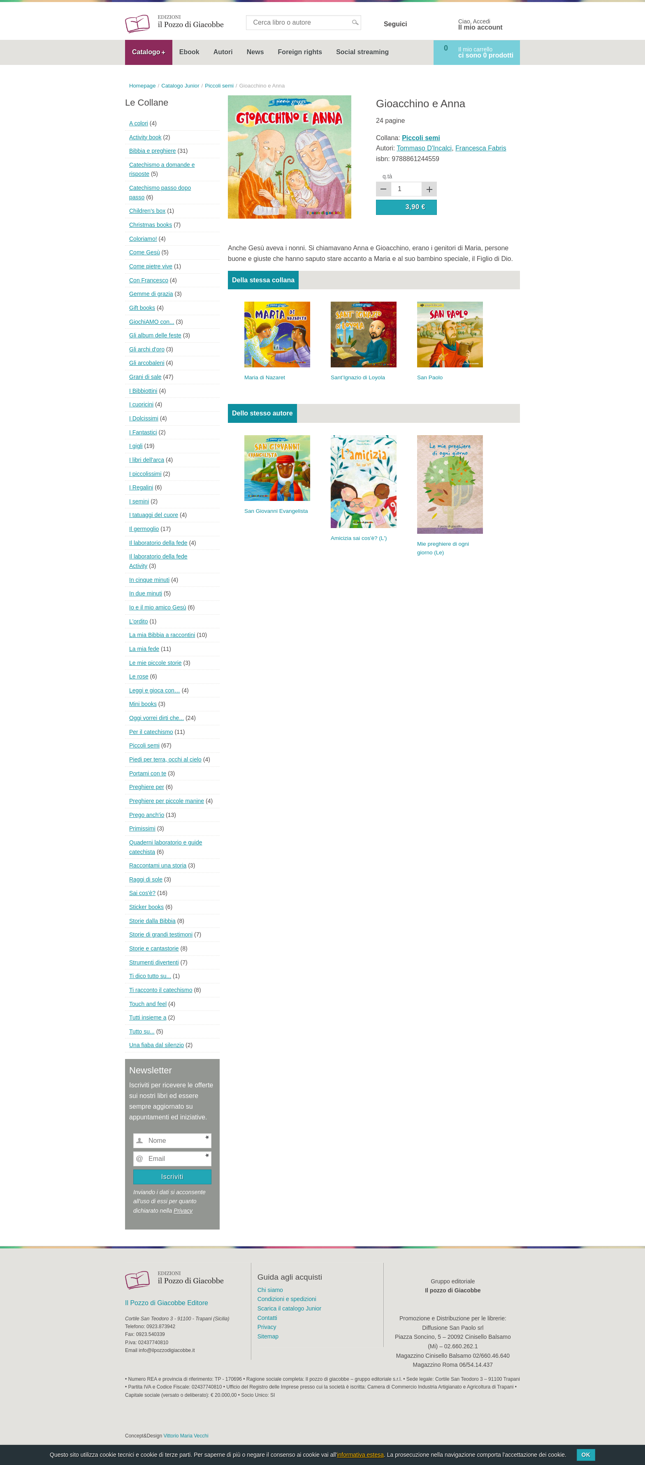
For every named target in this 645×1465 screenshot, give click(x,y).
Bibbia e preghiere (152, 151)
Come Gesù (144, 252)
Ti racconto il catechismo (161, 990)
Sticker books (146, 907)
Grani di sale (145, 377)
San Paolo (430, 377)
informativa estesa (360, 1454)
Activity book (145, 137)
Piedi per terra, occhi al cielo (165, 759)
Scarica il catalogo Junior (290, 1308)
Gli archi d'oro (147, 349)
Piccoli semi (144, 745)
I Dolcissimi (143, 418)
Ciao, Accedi (480, 24)
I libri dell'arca (146, 460)
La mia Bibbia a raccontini (162, 635)
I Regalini (141, 487)
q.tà (387, 176)
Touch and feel (148, 1004)
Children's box (147, 211)
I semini (139, 501)
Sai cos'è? (142, 893)
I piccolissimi (145, 474)
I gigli (136, 446)
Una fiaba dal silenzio (156, 1045)
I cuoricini (141, 404)
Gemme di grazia (151, 294)
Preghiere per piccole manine (166, 801)
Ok (585, 1454)
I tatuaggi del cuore (153, 515)
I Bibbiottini (143, 391)
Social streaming (362, 51)
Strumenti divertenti (154, 962)
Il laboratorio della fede (158, 543)
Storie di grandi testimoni (161, 934)
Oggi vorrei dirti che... (156, 718)
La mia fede (144, 649)
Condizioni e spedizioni (287, 1299)
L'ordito (138, 621)
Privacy (183, 1210)
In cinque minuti (149, 580)
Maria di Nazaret (264, 377)
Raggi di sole (145, 879)
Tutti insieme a (148, 1017)
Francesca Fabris (480, 148)
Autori (223, 51)
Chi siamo (270, 1290)
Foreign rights (300, 51)
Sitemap (268, 1336)
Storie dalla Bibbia (152, 921)
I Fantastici (143, 432)
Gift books (142, 308)
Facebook (418, 24)
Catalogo (146, 51)
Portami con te (147, 773)
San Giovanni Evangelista (276, 511)
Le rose (138, 676)
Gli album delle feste (155, 335)
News (255, 51)
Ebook (189, 51)
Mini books (143, 704)
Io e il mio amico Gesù (157, 607)
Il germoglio (144, 529)
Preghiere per (146, 787)
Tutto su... (142, 1031)
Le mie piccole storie (155, 663)
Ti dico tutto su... (150, 976)
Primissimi (142, 828)
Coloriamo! (143, 238)
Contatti (267, 1318)
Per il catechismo (151, 732)
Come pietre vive (150, 266)
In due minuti (145, 593)
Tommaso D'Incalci (424, 148)
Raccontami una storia (157, 865)
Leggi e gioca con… (154, 690)
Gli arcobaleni (147, 363)
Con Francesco (148, 280)
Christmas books (150, 224)
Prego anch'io (146, 815)
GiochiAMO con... (151, 321)
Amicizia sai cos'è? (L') (359, 538)
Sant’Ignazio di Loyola (358, 377)
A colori (138, 123)
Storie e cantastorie (154, 948)
